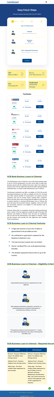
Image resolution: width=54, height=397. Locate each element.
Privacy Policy (12, 392)
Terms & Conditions (21, 392)
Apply (39, 106)
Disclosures (30, 392)
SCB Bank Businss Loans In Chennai (24, 176)
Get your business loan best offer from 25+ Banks (27, 14)
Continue (27, 60)
